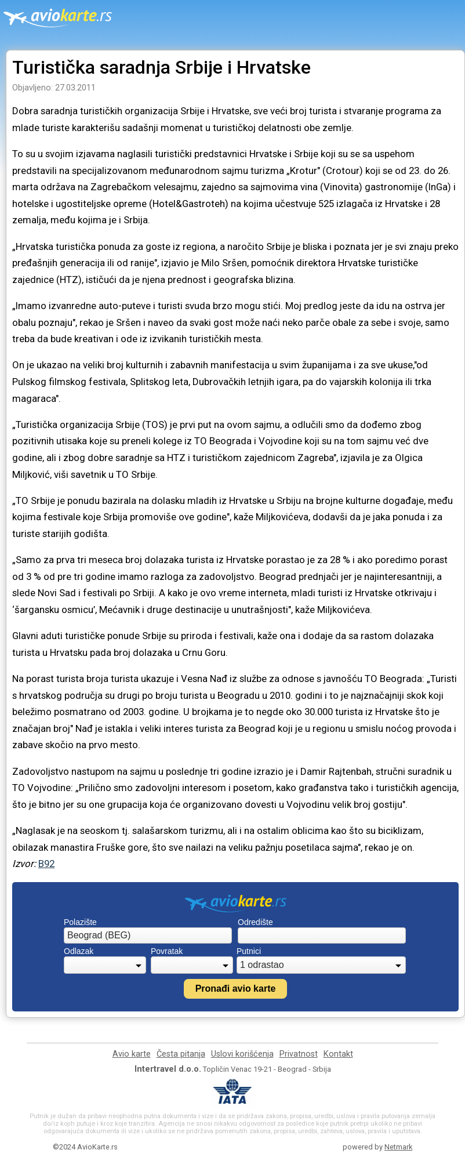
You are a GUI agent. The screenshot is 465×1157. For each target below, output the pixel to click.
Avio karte (131, 1054)
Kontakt (338, 1054)
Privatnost (298, 1054)
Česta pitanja (181, 1054)
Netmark (398, 1147)
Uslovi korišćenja (242, 1054)
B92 (46, 863)
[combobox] (148, 935)
